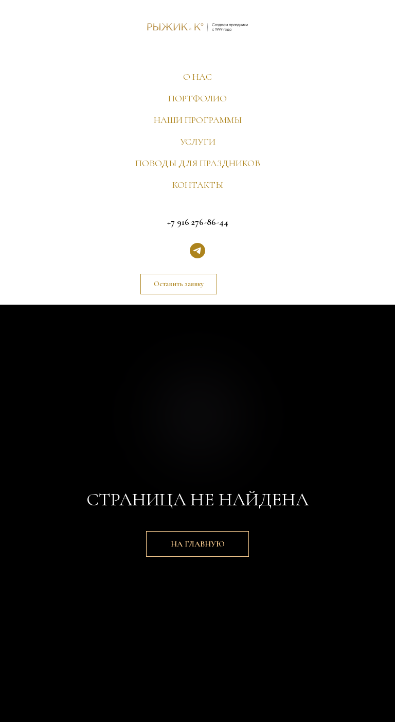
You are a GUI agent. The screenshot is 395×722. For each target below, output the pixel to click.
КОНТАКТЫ (197, 184)
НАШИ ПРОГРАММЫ (198, 120)
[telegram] (197, 250)
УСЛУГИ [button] (198, 141)
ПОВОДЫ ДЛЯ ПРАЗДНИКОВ (197, 163)
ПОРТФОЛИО (197, 98)
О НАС (197, 76)
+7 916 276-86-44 (197, 221)
